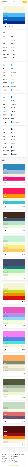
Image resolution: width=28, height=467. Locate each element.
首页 (15, 1)
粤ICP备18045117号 (14, 465)
